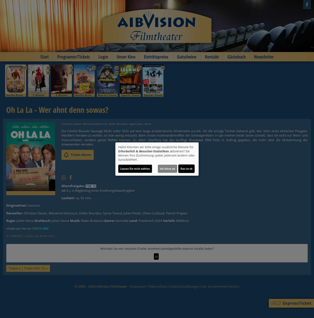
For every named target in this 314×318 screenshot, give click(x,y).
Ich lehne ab (167, 168)
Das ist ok (186, 168)
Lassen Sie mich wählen (135, 168)
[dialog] (157, 159)
